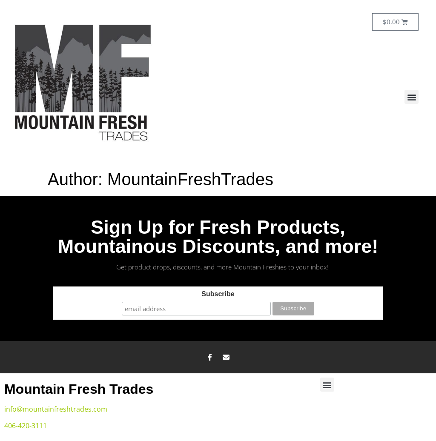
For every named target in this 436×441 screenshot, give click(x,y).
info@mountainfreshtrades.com (55, 409)
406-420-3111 (25, 425)
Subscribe (217, 294)
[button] (411, 97)
